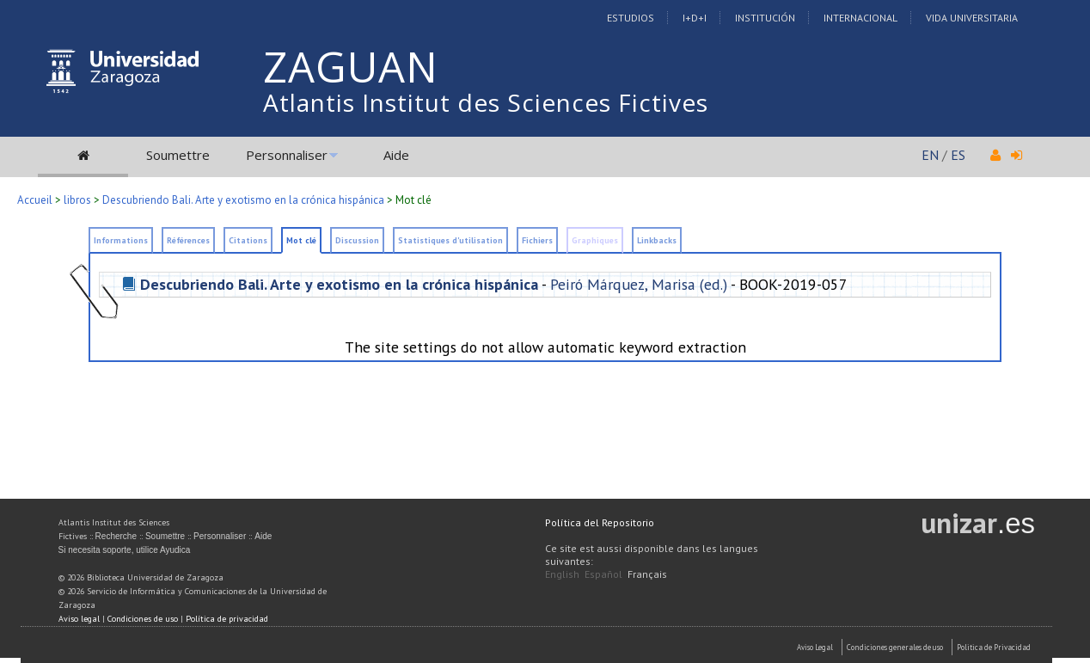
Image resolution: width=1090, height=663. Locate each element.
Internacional (860, 17)
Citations (248, 240)
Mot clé (301, 240)
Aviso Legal (815, 647)
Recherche (116, 536)
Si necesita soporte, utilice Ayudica (124, 550)
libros (77, 200)
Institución (765, 17)
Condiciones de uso (142, 618)
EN (930, 154)
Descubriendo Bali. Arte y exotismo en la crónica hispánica (243, 200)
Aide (396, 154)
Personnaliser (287, 154)
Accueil (34, 200)
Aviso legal (79, 618)
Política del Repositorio (599, 522)
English (562, 574)
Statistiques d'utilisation (450, 240)
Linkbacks (657, 240)
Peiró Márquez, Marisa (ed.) (638, 284)
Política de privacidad (227, 618)
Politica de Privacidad (994, 647)
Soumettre (178, 154)
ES (958, 154)
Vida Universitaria (972, 17)
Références (188, 240)
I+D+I (695, 17)
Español (603, 574)
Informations (121, 240)
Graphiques (595, 240)
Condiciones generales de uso (895, 647)
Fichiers (537, 240)
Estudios (630, 17)
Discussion (357, 240)
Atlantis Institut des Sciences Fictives (485, 102)
